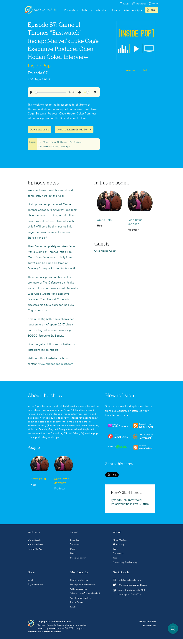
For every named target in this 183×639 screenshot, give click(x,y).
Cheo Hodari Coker (48, 147)
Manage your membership (82, 585)
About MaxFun (119, 540)
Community (118, 553)
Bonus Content (77, 602)
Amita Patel (105, 220)
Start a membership (79, 580)
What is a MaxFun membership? (85, 593)
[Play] (31, 92)
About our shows (35, 544)
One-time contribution (80, 598)
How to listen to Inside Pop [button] (73, 129)
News (72, 553)
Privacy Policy (149, 626)
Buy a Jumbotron (35, 585)
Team (115, 549)
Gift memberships (78, 589)
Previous (128, 70)
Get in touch (121, 572)
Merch (30, 580)
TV (40, 142)
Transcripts (75, 544)
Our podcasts (34, 540)
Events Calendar (78, 558)
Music (46, 142)
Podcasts (69, 10)
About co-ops (119, 544)
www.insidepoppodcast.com (55, 364)
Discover (74, 549)
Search (153, 3)
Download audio (39, 129)
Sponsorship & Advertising (125, 562)
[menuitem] (71, 10)
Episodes (74, 540)
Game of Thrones (59, 142)
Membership (132, 10)
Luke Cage (65, 147)
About (100, 10)
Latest (85, 10)
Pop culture (75, 142)
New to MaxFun (35, 549)
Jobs (115, 558)
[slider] (50, 92)
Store (114, 10)
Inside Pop (39, 65)
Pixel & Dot (150, 622)
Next (146, 70)
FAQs (73, 607)
